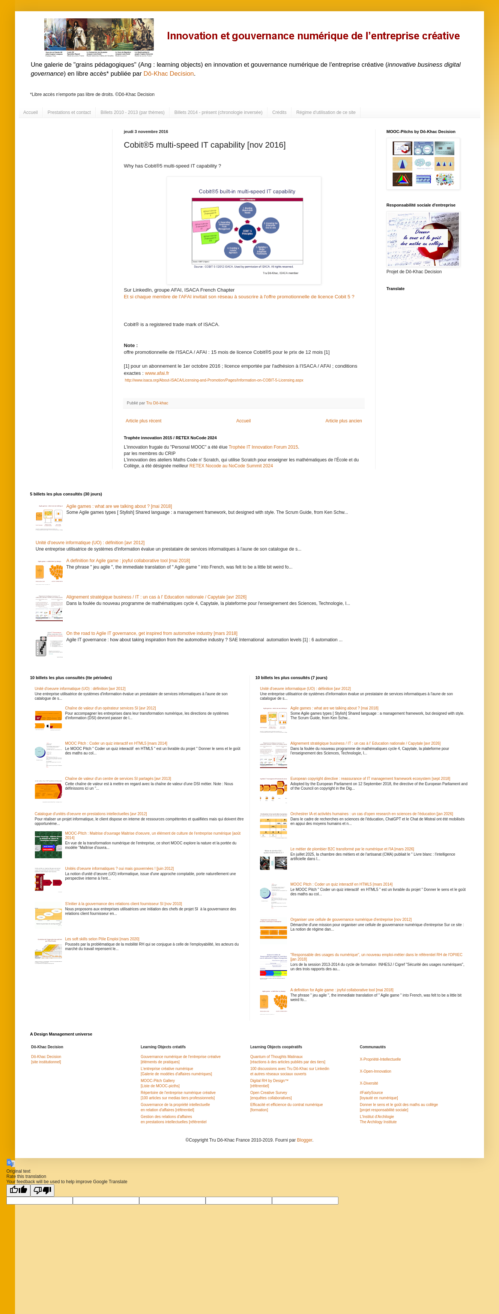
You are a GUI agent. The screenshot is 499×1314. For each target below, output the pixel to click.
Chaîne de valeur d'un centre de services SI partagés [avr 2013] (118, 779)
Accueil (30, 112)
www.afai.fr (156, 373)
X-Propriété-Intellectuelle (380, 1059)
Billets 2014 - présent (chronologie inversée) (218, 112)
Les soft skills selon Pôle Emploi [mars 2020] (102, 939)
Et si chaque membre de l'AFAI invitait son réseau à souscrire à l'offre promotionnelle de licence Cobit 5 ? (240, 296)
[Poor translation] (42, 1190)
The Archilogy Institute (378, 1122)
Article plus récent (143, 421)
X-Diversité (369, 1083)
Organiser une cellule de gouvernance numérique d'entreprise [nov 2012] (351, 919)
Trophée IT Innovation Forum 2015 (263, 447)
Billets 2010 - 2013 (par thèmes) (133, 112)
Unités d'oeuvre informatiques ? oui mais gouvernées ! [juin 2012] (119, 869)
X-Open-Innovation (375, 1071)
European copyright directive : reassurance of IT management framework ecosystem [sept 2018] (370, 779)
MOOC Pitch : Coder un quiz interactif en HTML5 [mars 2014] (116, 743)
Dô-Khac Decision (168, 73)
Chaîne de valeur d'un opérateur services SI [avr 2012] (110, 708)
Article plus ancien (344, 421)
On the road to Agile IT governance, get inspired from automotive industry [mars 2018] (151, 633)
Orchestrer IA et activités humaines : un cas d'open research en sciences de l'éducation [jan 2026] (371, 814)
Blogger (304, 1140)
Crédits (279, 112)
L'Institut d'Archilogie (377, 1117)
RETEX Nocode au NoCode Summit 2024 (231, 465)
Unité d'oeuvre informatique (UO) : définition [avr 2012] (90, 542)
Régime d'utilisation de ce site (326, 112)
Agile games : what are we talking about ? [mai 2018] (119, 506)
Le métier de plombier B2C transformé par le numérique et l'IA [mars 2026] (352, 849)
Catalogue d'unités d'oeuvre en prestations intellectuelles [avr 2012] (91, 814)
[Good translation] (18, 1190)
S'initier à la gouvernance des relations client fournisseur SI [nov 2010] (123, 904)
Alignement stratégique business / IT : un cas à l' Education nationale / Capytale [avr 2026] (156, 597)
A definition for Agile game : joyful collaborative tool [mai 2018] (128, 560)
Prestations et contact (69, 112)
